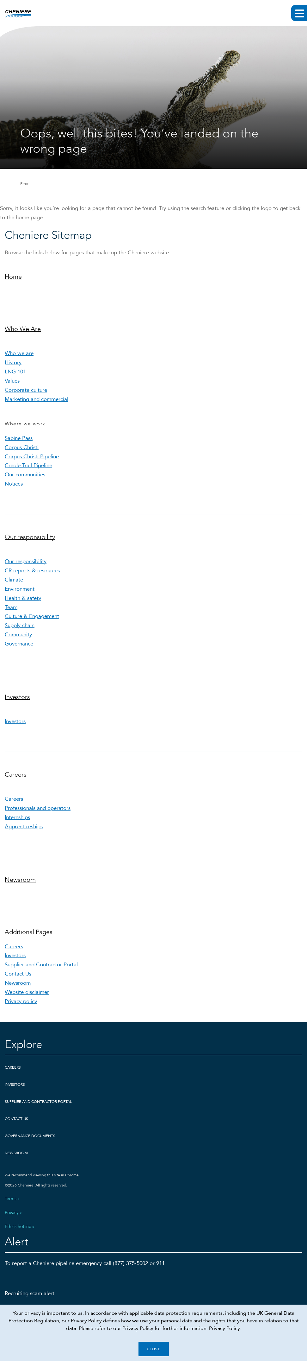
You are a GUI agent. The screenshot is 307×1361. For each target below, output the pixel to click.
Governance (19, 643)
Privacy (12, 1213)
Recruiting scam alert (29, 1293)
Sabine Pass (19, 438)
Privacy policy (21, 1001)
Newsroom (20, 879)
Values (12, 381)
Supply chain (19, 625)
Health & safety (23, 598)
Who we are (19, 353)
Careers (16, 774)
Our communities (25, 474)
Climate (14, 579)
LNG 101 (15, 371)
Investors (17, 697)
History (13, 362)
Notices (14, 483)
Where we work (25, 423)
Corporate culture (26, 390)
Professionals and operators (38, 808)
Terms (10, 1199)
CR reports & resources (32, 570)
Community (18, 634)
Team (11, 607)
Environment (19, 589)
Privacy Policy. (225, 1328)
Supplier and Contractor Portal (41, 964)
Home (13, 276)
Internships (17, 817)
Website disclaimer (27, 992)
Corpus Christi (22, 447)
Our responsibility (30, 537)
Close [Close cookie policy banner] (154, 1348)
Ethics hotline (18, 1226)
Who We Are (23, 329)
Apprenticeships (24, 826)
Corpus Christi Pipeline (32, 456)
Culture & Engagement (32, 616)
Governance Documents (30, 1136)
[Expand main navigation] (299, 13)
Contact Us (18, 973)
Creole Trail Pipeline (28, 465)
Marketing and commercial (36, 399)
